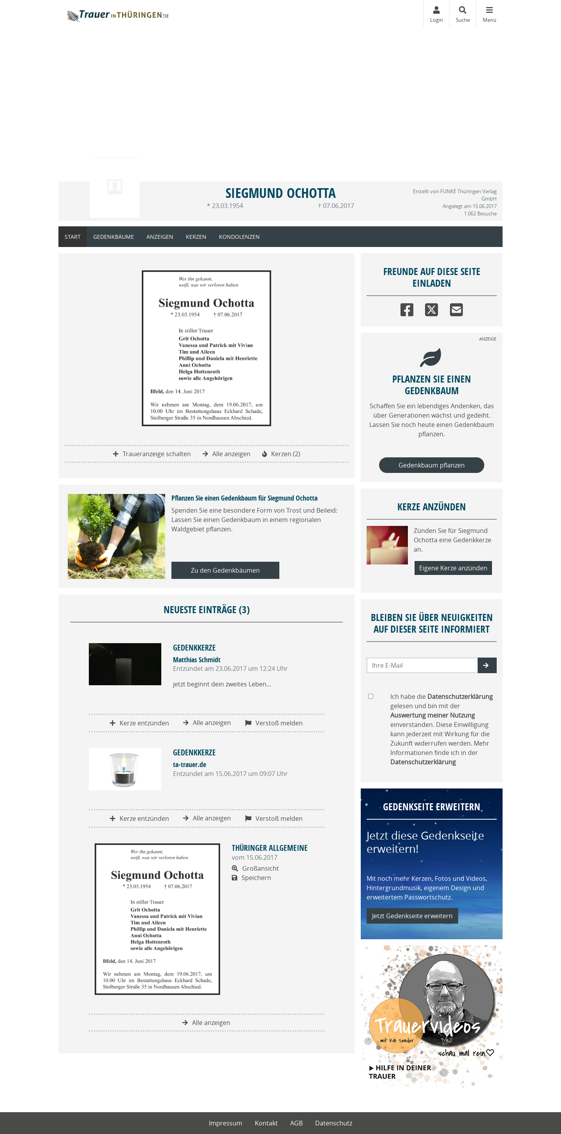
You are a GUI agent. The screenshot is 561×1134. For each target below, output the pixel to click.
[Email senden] (422, 665)
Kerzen (196, 236)
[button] (487, 665)
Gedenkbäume (113, 236)
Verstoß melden (274, 723)
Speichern (251, 877)
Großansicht (255, 868)
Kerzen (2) (281, 454)
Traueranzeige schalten (152, 454)
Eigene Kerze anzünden (453, 568)
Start (73, 236)
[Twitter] (431, 308)
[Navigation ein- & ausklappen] (489, 13)
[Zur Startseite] (117, 14)
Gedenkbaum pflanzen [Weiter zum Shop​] (432, 465)
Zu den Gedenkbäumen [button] (225, 570)
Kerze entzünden (139, 723)
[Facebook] (406, 308)
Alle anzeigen (227, 454)
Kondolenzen (239, 236)
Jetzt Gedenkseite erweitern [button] (412, 916)
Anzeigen (159, 236)
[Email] (456, 308)
